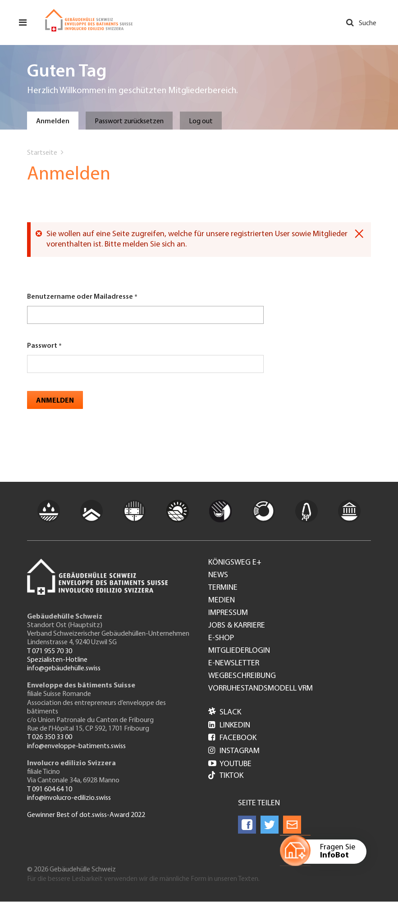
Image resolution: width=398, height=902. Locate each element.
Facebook (232, 738)
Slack (224, 712)
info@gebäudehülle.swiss (64, 668)
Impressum (228, 613)
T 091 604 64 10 (49, 789)
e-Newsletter (233, 664)
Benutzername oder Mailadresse (80, 297)
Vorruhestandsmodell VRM (260, 689)
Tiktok (225, 776)
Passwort (42, 346)
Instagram (234, 751)
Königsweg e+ (234, 563)
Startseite (42, 153)
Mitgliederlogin (239, 651)
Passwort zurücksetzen (129, 121)
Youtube (230, 764)
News (218, 575)
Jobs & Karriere (236, 626)
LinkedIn (229, 725)
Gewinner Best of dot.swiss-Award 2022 (86, 815)
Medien (221, 601)
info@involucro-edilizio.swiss (69, 798)
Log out (201, 121)
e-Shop (221, 638)
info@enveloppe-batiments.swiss (76, 746)
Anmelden (52, 121)
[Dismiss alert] (359, 234)
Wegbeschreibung (242, 676)
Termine (223, 588)
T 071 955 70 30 (49, 651)
